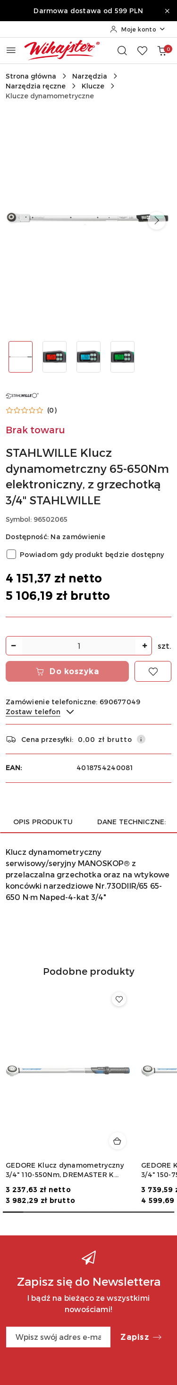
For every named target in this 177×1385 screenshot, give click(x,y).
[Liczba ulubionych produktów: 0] (142, 50)
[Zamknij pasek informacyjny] (167, 11)
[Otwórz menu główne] (11, 50)
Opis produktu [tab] (43, 822)
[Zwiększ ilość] (144, 646)
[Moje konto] (138, 29)
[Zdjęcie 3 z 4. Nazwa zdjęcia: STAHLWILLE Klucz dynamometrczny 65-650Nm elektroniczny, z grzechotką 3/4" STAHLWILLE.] (89, 357)
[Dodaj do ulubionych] (153, 671)
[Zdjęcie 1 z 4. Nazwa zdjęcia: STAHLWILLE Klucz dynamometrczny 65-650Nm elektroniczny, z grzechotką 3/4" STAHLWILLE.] (21, 357)
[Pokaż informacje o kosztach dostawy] (141, 739)
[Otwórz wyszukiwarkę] (122, 50)
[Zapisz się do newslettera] (58, 1337)
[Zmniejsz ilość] (13, 646)
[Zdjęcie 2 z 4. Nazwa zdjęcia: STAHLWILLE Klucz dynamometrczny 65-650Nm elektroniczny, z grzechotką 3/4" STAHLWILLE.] (55, 357)
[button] (156, 220)
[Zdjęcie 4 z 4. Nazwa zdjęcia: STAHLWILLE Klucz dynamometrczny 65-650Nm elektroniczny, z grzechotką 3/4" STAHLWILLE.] (122, 357)
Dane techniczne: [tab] (131, 822)
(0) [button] (52, 410)
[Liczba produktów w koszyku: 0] (162, 50)
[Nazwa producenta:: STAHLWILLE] (22, 394)
